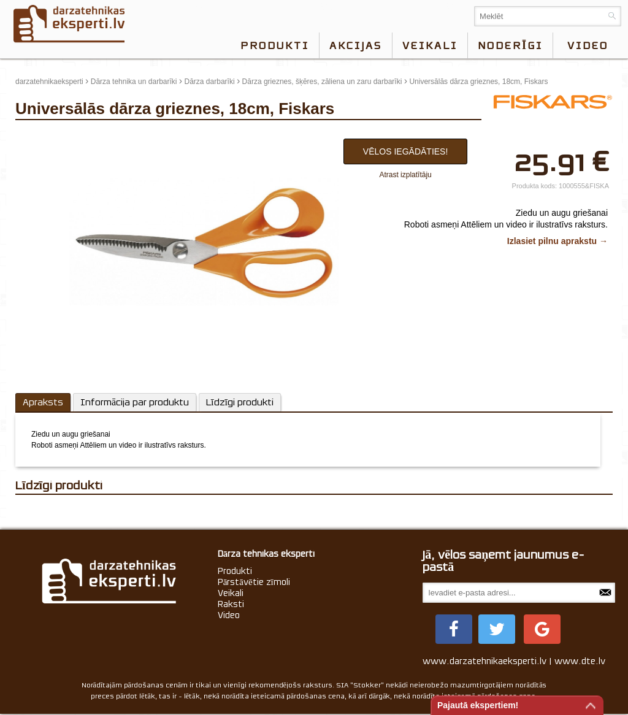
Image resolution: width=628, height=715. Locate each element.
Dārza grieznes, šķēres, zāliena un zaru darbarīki (322, 81)
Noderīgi (510, 45)
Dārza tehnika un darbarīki (134, 81)
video (587, 45)
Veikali (430, 45)
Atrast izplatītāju (405, 174)
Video (229, 615)
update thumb (41, 135)
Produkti (274, 45)
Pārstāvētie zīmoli (254, 582)
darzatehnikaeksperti (49, 81)
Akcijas (355, 45)
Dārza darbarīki (210, 81)
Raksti (231, 604)
